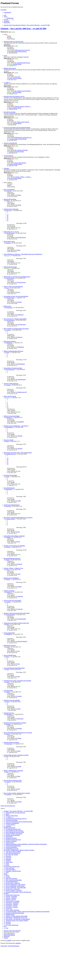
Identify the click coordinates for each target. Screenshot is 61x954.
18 (7, 462)
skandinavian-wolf (22, 392)
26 (7, 217)
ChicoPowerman (13, 51)
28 (7, 220)
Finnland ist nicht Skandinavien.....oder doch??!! (16, 426)
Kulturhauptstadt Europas (10, 267)
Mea (7, 772)
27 (7, 219)
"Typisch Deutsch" (8, 155)
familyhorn (9, 417)
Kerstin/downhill (10, 614)
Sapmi (13, 32)
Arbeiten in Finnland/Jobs (10, 143)
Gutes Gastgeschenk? (9, 632)
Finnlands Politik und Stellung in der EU (14, 96)
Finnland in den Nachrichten (11, 209)
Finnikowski (9, 307)
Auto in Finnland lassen (10, 655)
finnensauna (9, 489)
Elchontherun (9, 427)
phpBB (9, 940)
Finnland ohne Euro (9, 713)
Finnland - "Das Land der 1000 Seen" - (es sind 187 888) (23, 28)
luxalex (19, 500)
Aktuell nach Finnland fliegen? (12, 505)
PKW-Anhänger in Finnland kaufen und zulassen (16, 328)
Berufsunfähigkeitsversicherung (12, 558)
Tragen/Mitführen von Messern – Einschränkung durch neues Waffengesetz (23, 254)
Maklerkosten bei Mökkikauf (11, 578)
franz (18, 531)
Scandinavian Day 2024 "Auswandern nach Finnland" (17, 680)
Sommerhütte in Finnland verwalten (13, 368)
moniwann (20, 609)
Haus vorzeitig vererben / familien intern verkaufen (17, 793)
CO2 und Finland (8, 690)
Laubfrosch (12, 151)
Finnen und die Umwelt (10, 396)
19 (7, 464)
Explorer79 (9, 592)
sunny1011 (9, 210)
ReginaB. (8, 724)
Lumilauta (8, 794)
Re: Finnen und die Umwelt (22, 122)
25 (7, 216)
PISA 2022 (17, 77)
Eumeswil (19, 337)
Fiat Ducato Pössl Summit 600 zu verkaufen (15, 722)
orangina (8, 243)
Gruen (10, 178)
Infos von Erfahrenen (9, 189)
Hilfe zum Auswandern (10, 341)
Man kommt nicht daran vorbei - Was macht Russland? (18, 452)
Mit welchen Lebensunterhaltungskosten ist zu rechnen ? (18, 517)
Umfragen (6, 168)
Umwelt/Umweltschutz (10, 112)
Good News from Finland (10, 475)
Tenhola (19, 738)
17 (7, 461)
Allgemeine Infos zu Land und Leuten (13, 41)
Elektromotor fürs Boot (10, 645)
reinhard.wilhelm (10, 519)
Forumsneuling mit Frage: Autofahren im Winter (16, 755)
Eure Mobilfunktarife (9, 488)
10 (7, 406)
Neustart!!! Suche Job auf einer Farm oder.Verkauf (17, 613)
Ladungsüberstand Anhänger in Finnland (14, 536)
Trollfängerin (20, 347)
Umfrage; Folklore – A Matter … (23, 177)
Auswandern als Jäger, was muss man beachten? (16, 296)
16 (7, 459)
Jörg (7, 756)
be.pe (7, 288)
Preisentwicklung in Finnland (11, 742)
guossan (19, 205)
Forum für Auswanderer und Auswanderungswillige (17, 127)
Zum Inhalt (3, 9)
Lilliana (11, 164)
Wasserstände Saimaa (9, 241)
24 (7, 214)
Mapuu (8, 200)
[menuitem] (5, 15)
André (7, 352)
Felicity (8, 734)
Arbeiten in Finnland (9, 590)
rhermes (8, 547)
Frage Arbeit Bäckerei (20, 162)
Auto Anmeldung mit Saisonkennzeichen (14, 668)
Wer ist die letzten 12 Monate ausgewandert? (15, 318)
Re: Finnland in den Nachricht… (23, 91)
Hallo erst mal (7, 306)
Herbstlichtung (21, 364)
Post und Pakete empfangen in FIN (13, 780)
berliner (8, 692)
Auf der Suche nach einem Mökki (12, 600)
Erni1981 (8, 506)
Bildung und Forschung (10, 68)
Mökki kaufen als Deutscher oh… (23, 137)
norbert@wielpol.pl (22, 641)
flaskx (10, 108)
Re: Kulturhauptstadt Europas (22, 62)
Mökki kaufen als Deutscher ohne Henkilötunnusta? (17, 276)
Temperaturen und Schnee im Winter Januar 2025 (16, 623)
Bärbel (7, 559)
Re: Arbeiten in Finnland (21, 150)
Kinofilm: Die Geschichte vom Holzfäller (14, 545)
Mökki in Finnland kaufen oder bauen (13, 351)
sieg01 (11, 78)
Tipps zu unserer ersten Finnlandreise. (13, 286)
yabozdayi (19, 436)
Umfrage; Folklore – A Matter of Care (13, 568)
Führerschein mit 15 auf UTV (22, 50)
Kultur (5, 55)
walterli (8, 579)
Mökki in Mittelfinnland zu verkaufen (13, 770)
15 (7, 458)
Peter (10, 32)
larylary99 (8, 191)
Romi (7, 441)
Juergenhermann (10, 369)
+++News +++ (7, 82)
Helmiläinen (9, 342)
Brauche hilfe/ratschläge (10, 199)
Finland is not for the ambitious (12, 700)
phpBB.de (18, 943)
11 (7, 407)
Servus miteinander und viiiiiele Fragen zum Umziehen (18, 732)
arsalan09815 (20, 421)
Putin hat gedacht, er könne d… (23, 106)
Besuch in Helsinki (9, 440)
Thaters (19, 195)
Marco (7, 656)
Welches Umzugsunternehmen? (12, 416)
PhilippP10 (9, 634)
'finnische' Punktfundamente (11, 383)
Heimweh (19, 564)
